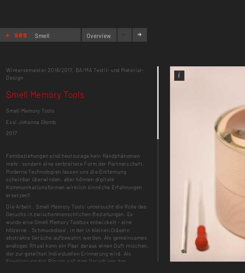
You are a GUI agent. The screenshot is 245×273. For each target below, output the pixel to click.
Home (16, 36)
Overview (99, 35)
